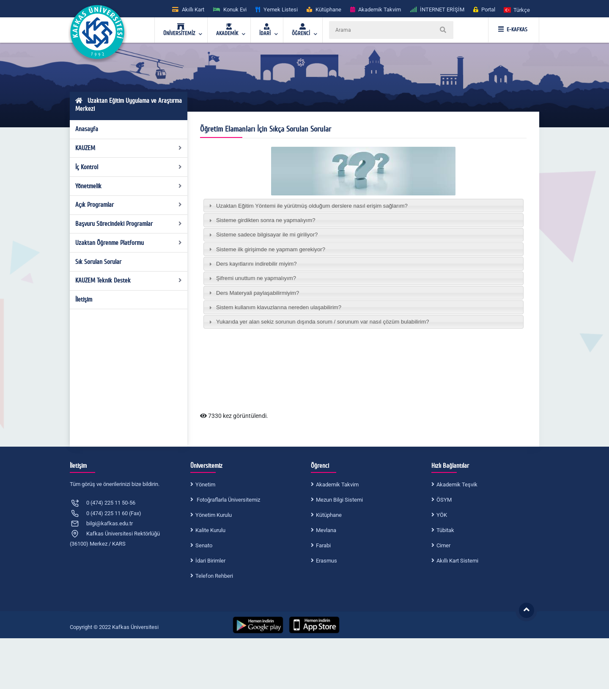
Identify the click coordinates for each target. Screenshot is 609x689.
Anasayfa (86, 129)
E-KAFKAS (512, 29)
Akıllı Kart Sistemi (457, 560)
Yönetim (205, 484)
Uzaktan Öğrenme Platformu (128, 243)
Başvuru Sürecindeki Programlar (128, 224)
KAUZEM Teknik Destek (128, 280)
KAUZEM (128, 148)
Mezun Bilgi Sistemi (339, 500)
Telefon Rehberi (214, 576)
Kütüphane (329, 515)
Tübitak (445, 530)
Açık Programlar (128, 205)
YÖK (441, 515)
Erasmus (326, 560)
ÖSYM (444, 500)
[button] (517, 9)
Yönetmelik (128, 186)
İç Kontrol (128, 167)
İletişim (83, 299)
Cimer (443, 545)
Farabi (323, 545)
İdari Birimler (210, 560)
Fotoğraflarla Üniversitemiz (227, 500)
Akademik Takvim (337, 484)
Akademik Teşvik (456, 484)
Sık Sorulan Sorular (98, 262)
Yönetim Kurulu (213, 515)
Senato (203, 545)
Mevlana (326, 530)
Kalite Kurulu (210, 530)
